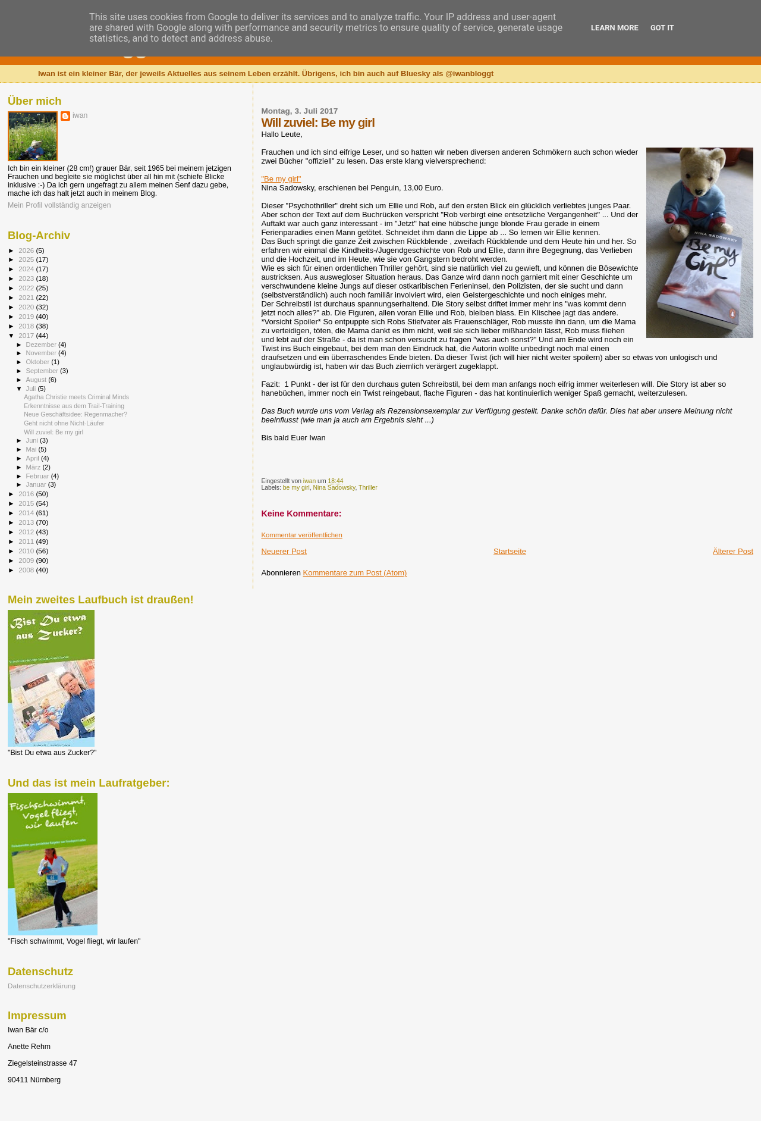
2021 (27, 297)
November (42, 352)
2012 (27, 532)
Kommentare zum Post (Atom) (355, 572)
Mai (32, 449)
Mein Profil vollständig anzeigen (59, 205)
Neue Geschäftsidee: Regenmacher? (75, 414)
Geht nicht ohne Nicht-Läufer (64, 423)
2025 (27, 259)
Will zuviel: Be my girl (53, 432)
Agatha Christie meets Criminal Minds (76, 396)
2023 (27, 278)
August (37, 379)
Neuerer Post (284, 551)
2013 (27, 522)
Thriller (368, 487)
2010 (27, 551)
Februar (38, 476)
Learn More (615, 27)
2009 (27, 560)
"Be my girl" (281, 178)
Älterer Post (733, 551)
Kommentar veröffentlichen (301, 534)
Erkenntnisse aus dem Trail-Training (74, 405)
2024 (27, 269)
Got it (662, 27)
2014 (27, 512)
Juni (33, 440)
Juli (32, 388)
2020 (27, 307)
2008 (27, 570)
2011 (27, 541)
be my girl (296, 487)
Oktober (39, 361)
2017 (27, 335)
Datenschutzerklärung (42, 986)
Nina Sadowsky (334, 487)
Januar (37, 484)
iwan (80, 115)
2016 (27, 493)
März (34, 467)
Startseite (509, 551)
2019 (27, 316)
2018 (27, 326)
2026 (27, 250)
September (43, 370)
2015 (27, 503)
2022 (27, 288)
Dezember (42, 344)
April (33, 458)
